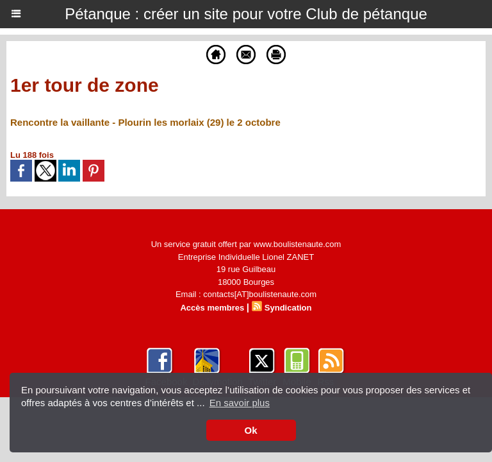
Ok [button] (250, 430)
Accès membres (212, 307)
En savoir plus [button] (239, 402)
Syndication (288, 307)
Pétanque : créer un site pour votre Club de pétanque (246, 13)
